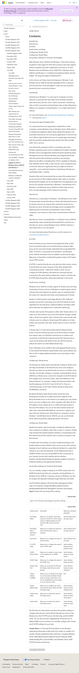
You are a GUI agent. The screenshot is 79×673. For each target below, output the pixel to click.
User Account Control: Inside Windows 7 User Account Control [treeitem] (15, 85)
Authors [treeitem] (6, 211)
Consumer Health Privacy (56, 664)
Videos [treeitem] (6, 220)
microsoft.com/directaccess (38, 235)
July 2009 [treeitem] (11, 73)
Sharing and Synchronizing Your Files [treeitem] (16, 153)
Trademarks (15, 667)
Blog (26, 664)
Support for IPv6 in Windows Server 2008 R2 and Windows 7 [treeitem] (16, 165)
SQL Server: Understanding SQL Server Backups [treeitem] (14, 93)
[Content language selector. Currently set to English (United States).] (11, 659)
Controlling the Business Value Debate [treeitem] (16, 171)
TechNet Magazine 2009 (41, 20)
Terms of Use (6, 667)
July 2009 (53, 20)
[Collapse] (22, 20)
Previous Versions (17, 664)
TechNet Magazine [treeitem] (9, 28)
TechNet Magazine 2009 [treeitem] (14, 53)
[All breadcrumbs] (31, 20)
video (43, 118)
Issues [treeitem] (7, 37)
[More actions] (75, 20)
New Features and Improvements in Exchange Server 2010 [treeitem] (15, 113)
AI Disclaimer (6, 664)
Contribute (35, 664)
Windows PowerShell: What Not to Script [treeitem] (15, 135)
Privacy (42, 664)
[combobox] (13, 24)
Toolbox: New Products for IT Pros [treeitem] (16, 107)
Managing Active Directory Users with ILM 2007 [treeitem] (16, 78)
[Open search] (70, 2)
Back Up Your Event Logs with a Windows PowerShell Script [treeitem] (16, 147)
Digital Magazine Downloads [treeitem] (12, 217)
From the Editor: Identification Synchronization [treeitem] (13, 101)
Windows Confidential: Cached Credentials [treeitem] (15, 177)
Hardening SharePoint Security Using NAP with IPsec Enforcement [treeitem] (16, 129)
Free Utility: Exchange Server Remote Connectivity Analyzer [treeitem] (15, 121)
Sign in (75, 2)
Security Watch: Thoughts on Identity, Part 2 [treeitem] (16, 159)
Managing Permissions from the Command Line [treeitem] (16, 141)
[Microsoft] (3, 2)
